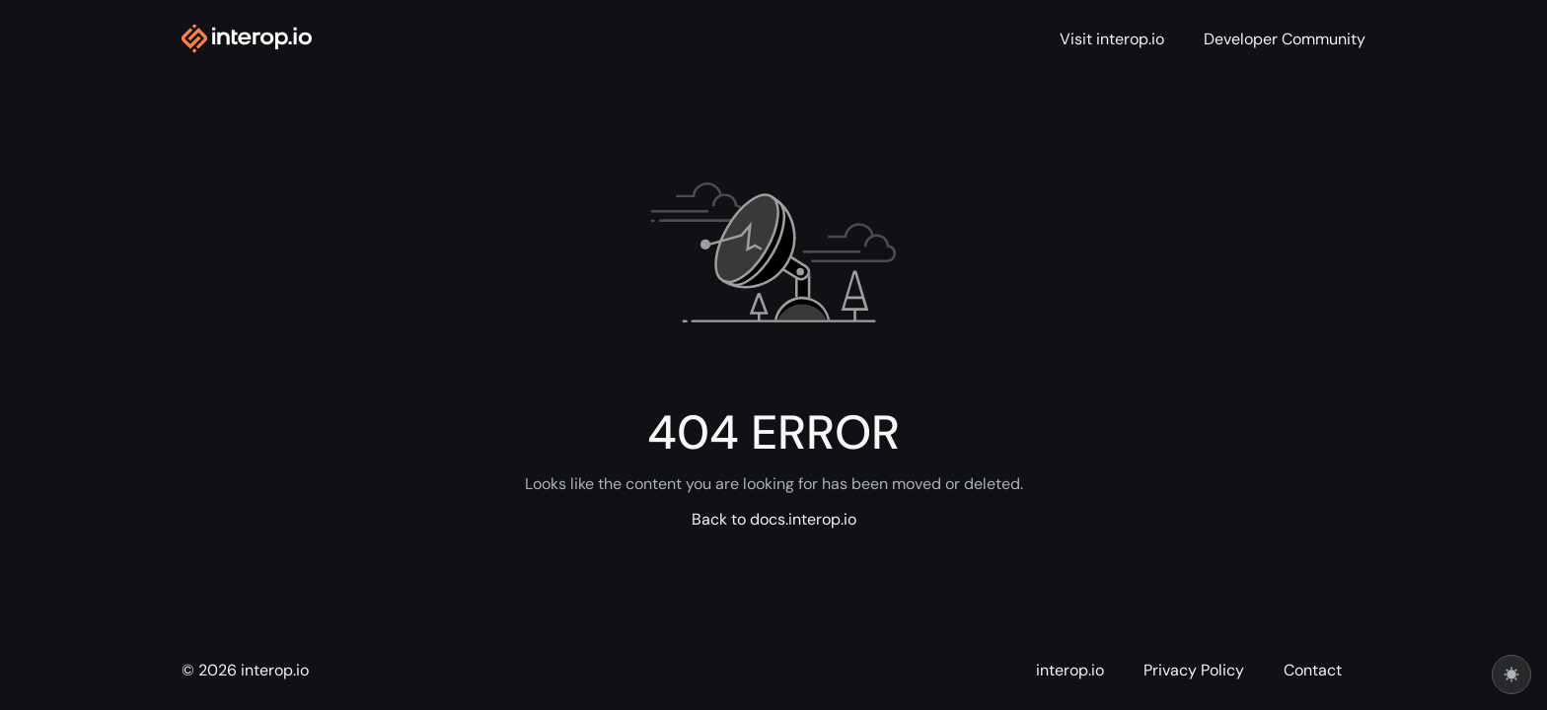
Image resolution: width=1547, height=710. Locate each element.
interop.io (1070, 670)
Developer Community (1284, 39)
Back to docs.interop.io (774, 520)
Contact (1313, 670)
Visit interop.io (1112, 39)
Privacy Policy (1193, 670)
